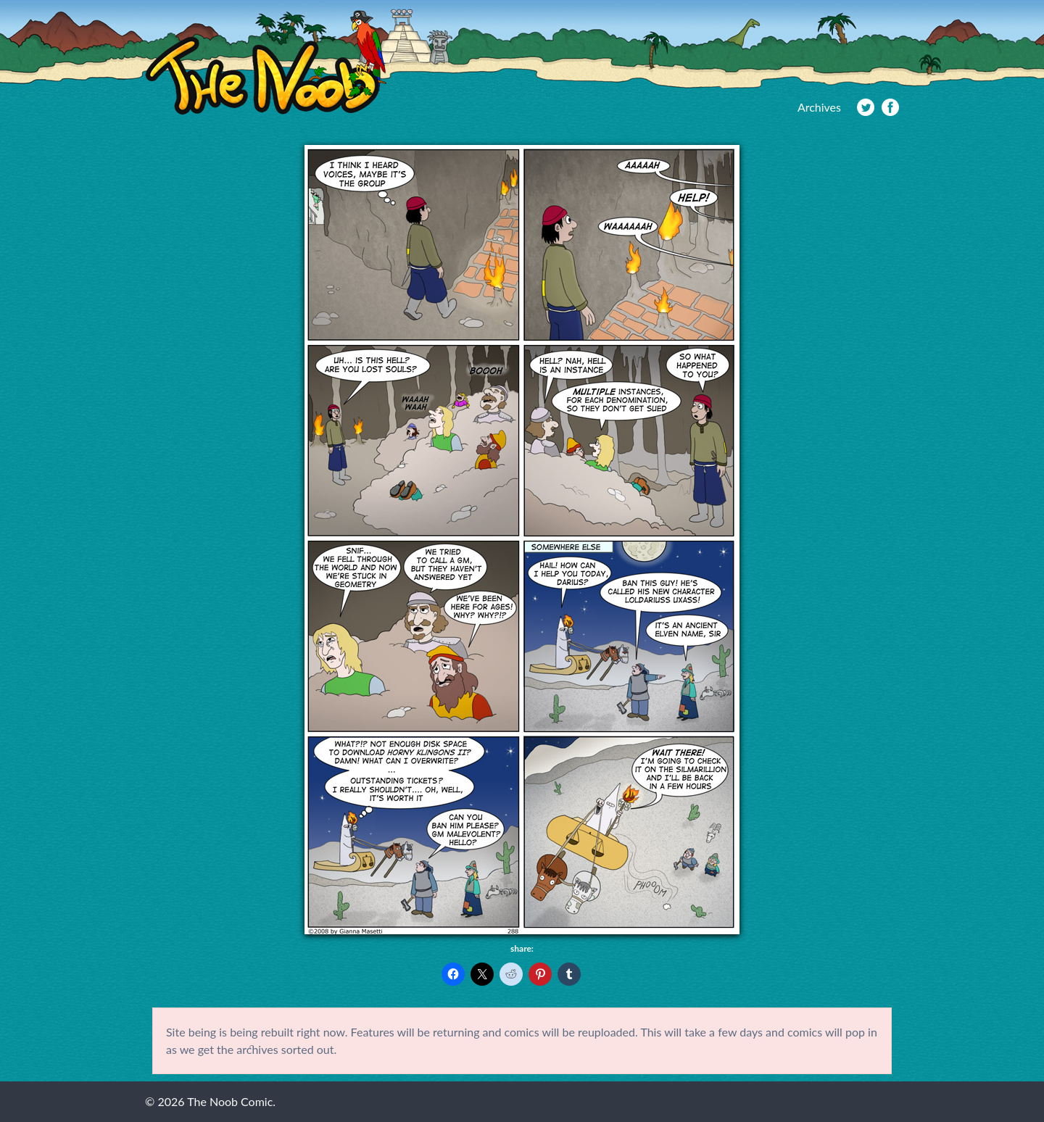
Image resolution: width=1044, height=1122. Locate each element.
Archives (819, 107)
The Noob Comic (265, 62)
